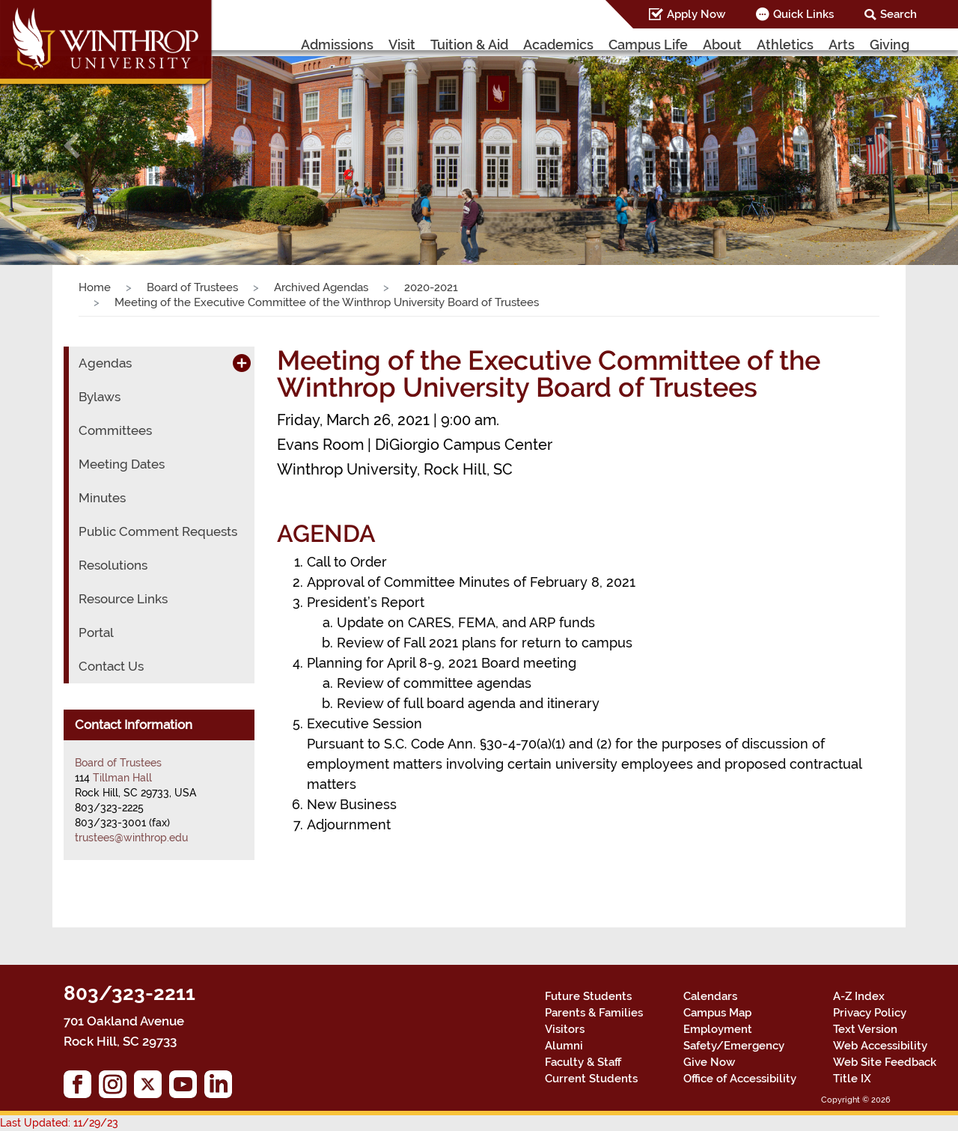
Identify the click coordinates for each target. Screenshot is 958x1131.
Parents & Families (594, 1012)
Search (898, 14)
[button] (72, 145)
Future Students (588, 996)
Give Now (709, 1062)
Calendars (710, 996)
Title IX (852, 1078)
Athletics (785, 44)
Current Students (591, 1078)
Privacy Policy (869, 1012)
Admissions (337, 44)
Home (95, 287)
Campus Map (717, 1012)
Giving (889, 44)
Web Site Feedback (884, 1062)
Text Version (865, 1029)
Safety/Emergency (733, 1045)
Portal (96, 632)
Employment (717, 1029)
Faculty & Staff (583, 1062)
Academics (558, 44)
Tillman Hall (122, 778)
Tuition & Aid (469, 44)
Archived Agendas (321, 287)
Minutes (102, 497)
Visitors (565, 1029)
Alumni (564, 1045)
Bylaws (99, 396)
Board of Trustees (192, 287)
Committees (115, 430)
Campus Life (648, 44)
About (722, 44)
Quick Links (803, 14)
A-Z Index (859, 996)
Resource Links (123, 598)
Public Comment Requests (158, 531)
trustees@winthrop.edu (131, 838)
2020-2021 (431, 287)
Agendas (105, 363)
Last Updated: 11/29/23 (59, 1123)
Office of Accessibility (739, 1078)
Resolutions (113, 565)
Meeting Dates (122, 464)
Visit (401, 44)
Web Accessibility (880, 1045)
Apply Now (696, 14)
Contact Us (111, 666)
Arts (842, 44)
